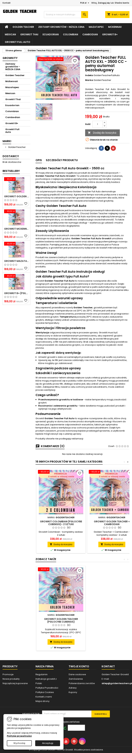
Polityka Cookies (45, 692)
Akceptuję (47, 743)
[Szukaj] (66, 14)
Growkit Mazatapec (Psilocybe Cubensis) (16, 261)
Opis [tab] (39, 160)
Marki (7, 141)
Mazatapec (96, 27)
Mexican (10, 34)
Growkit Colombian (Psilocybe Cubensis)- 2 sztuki (61, 523)
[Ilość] (97, 124)
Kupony (73, 692)
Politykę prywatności (19, 736)
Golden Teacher (23, 27)
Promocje (8, 674)
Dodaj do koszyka (102, 133)
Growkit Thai (29, 34)
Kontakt (6, 2)
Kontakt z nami (44, 696)
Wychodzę (19, 743)
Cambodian (90, 34)
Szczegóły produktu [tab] (62, 160)
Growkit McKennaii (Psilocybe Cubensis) (16, 228)
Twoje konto (79, 666)
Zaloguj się (104, 2)
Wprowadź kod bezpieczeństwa (60, 721)
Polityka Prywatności (47, 687)
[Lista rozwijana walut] (85, 3)
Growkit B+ (110, 34)
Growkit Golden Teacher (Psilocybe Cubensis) (16, 196)
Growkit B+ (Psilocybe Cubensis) (16, 293)
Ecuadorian (51, 34)
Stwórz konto (122, 2)
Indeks (89, 75)
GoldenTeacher (17, 147)
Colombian (70, 34)
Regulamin (42, 674)
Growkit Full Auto (17, 42)
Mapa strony (42, 701)
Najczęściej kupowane (15, 683)
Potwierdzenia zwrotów (82, 683)
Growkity (10, 58)
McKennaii (115, 27)
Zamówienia (76, 679)
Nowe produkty (11, 679)
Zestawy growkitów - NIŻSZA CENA (61, 27)
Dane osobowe (77, 674)
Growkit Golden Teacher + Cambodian (112, 523)
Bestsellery (11, 171)
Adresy (73, 687)
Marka (89, 80)
